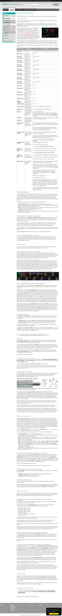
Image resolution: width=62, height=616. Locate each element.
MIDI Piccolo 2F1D (41, 307)
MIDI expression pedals (7, 40)
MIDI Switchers (6, 35)
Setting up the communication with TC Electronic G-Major (30, 363)
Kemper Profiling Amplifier (49, 359)
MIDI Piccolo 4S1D (7, 30)
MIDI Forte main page (23, 361)
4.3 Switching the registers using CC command (46, 152)
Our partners (27, 9)
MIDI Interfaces (6, 38)
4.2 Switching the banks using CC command (45, 146)
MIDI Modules (5, 15)
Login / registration (12, 7)
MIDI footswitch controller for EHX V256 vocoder (9, 33)
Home (6, 9)
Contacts (33, 9)
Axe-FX (33, 360)
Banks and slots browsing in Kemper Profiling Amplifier (32, 335)
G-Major (22, 360)
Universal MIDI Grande (7, 20)
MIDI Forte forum (51, 590)
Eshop (20, 9)
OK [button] (53, 613)
